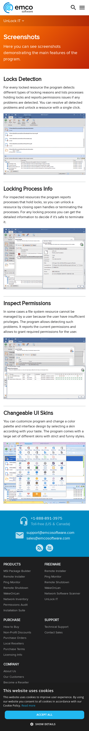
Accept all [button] (44, 715)
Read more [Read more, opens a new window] (28, 705)
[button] (44, 724)
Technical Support (56, 627)
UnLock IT (12, 20)
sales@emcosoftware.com (48, 538)
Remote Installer (14, 576)
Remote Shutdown (15, 588)
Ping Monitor (11, 582)
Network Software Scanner (62, 593)
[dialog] (44, 707)
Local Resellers (13, 643)
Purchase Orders (14, 638)
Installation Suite (14, 610)
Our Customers (13, 677)
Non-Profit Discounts (17, 632)
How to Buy (11, 627)
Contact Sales (53, 632)
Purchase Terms (14, 649)
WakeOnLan (11, 593)
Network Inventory (15, 599)
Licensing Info (12, 654)
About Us (9, 671)
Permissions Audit (15, 604)
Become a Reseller (16, 682)
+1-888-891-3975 (46, 518)
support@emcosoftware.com (50, 532)
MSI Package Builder (17, 571)
